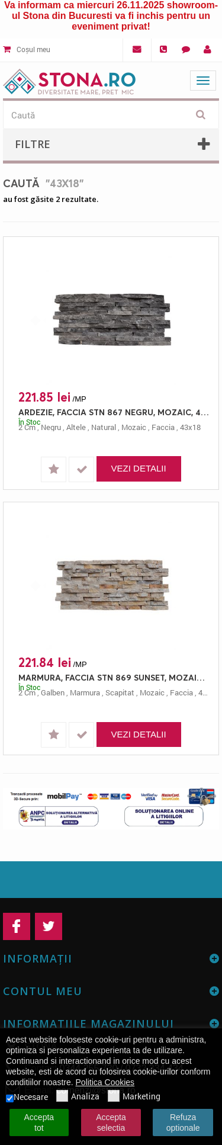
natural (103, 427)
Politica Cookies (105, 1082)
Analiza (77, 1097)
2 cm (27, 427)
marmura (85, 692)
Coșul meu (26, 49)
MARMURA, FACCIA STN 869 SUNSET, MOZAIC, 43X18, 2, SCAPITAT (114, 677)
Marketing (134, 1097)
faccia (163, 427)
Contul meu (42, 991)
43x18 (190, 427)
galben (53, 692)
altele (76, 427)
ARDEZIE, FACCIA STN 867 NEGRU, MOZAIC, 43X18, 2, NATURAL (114, 412)
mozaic (133, 427)
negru (51, 427)
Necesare (27, 1097)
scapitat (119, 692)
